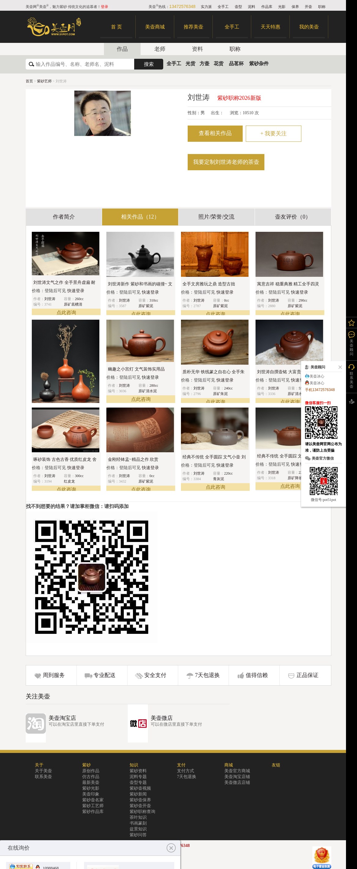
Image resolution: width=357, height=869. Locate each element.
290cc (303, 300)
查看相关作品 (215, 133)
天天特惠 (270, 26)
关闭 (339, 367)
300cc (79, 476)
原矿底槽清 (73, 304)
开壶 (308, 7)
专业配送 (105, 675)
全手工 (223, 7)
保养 (295, 7)
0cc (226, 300)
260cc (79, 299)
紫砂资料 (138, 771)
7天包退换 (207, 675)
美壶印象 (90, 794)
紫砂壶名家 (93, 800)
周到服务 (54, 675)
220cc (228, 473)
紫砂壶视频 (140, 788)
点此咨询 (66, 312)
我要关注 (273, 133)
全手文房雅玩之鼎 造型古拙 (208, 284)
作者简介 (64, 217)
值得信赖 (257, 675)
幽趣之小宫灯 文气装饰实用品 (136, 369)
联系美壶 (43, 776)
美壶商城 (155, 26)
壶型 (238, 7)
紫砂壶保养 (140, 800)
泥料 (251, 7)
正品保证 (307, 675)
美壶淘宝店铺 (237, 776)
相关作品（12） (140, 217)
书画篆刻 (138, 823)
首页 (29, 81)
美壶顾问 (351, 347)
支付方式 (185, 771)
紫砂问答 (138, 835)
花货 (218, 63)
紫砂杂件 (259, 63)
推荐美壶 (193, 26)
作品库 (266, 7)
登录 (104, 7)
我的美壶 (309, 26)
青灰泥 (218, 479)
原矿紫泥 (145, 306)
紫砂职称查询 (142, 811)
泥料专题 (138, 776)
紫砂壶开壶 (140, 805)
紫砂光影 (90, 788)
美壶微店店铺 (237, 782)
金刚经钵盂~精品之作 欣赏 (133, 459)
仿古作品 (90, 776)
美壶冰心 (317, 376)
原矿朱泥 (220, 394)
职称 (322, 7)
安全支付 (155, 675)
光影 (281, 7)
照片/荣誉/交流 (216, 217)
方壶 (204, 63)
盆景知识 (138, 829)
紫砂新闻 (138, 794)
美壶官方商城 (237, 771)
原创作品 (90, 771)
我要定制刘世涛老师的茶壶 (226, 162)
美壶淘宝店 (62, 718)
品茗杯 (236, 63)
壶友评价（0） (293, 217)
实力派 (206, 7)
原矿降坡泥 (297, 478)
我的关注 (351, 322)
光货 (190, 63)
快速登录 (75, 290)
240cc (228, 388)
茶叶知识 (138, 817)
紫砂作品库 (93, 811)
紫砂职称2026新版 (239, 98)
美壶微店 (162, 718)
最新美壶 (90, 782)
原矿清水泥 (147, 391)
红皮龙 (69, 481)
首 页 (116, 26)
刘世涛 (49, 299)
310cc (153, 300)
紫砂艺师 (45, 81)
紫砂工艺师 (93, 805)
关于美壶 (43, 771)
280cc (153, 385)
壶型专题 (138, 782)
